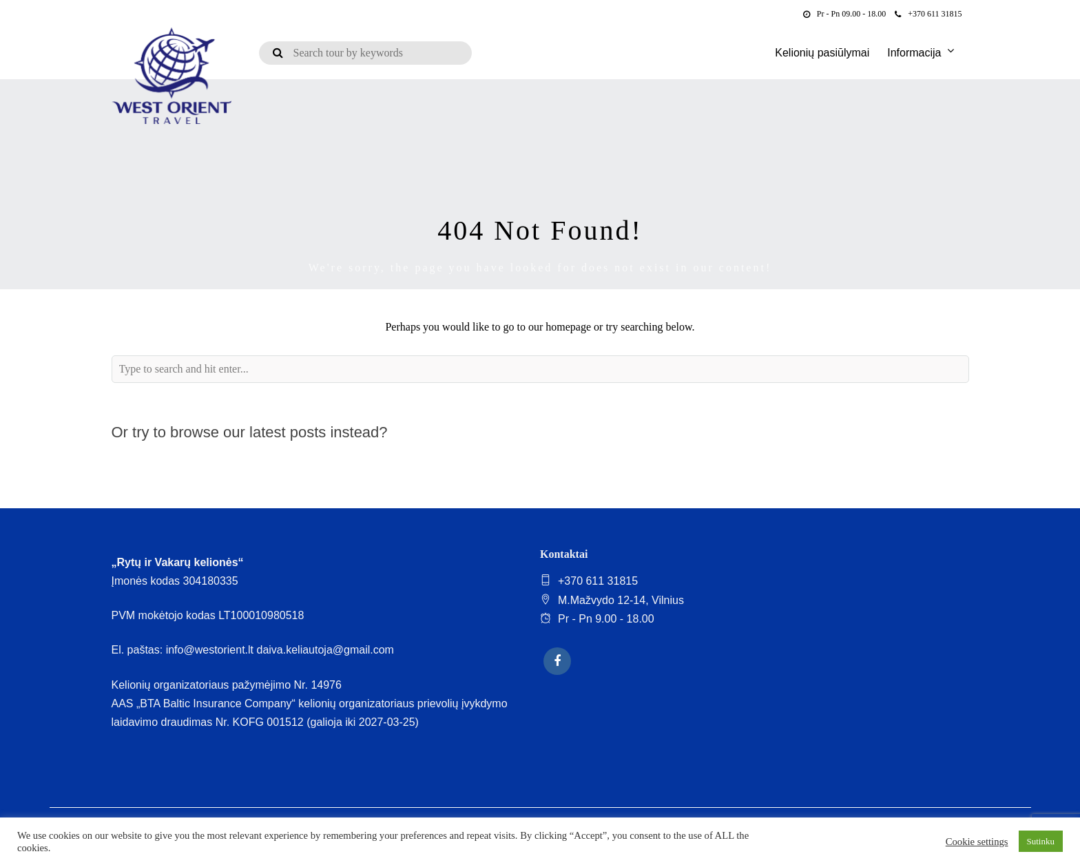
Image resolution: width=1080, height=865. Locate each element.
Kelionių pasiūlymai (822, 53)
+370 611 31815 (928, 14)
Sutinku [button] (1041, 841)
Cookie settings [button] (977, 841)
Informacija (914, 53)
